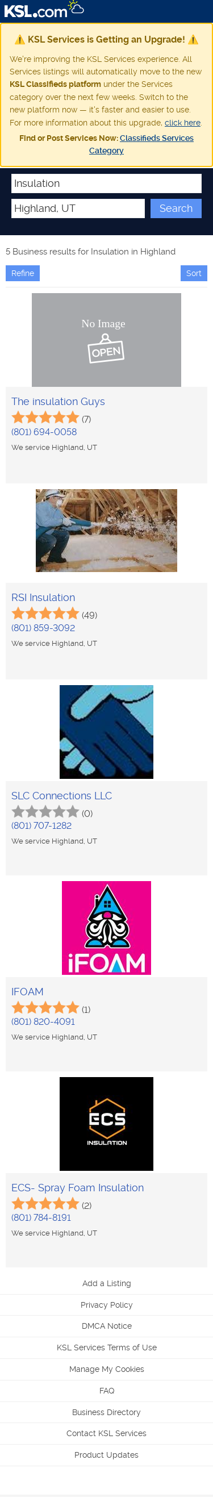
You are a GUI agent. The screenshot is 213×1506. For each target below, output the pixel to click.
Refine (22, 273)
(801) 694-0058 (44, 432)
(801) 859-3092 (43, 628)
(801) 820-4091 (43, 1021)
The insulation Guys (58, 401)
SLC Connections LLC (61, 796)
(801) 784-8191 (41, 1217)
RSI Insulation (43, 597)
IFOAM (27, 992)
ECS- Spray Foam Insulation (77, 1188)
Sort (194, 273)
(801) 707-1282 (41, 825)
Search (176, 208)
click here (183, 122)
